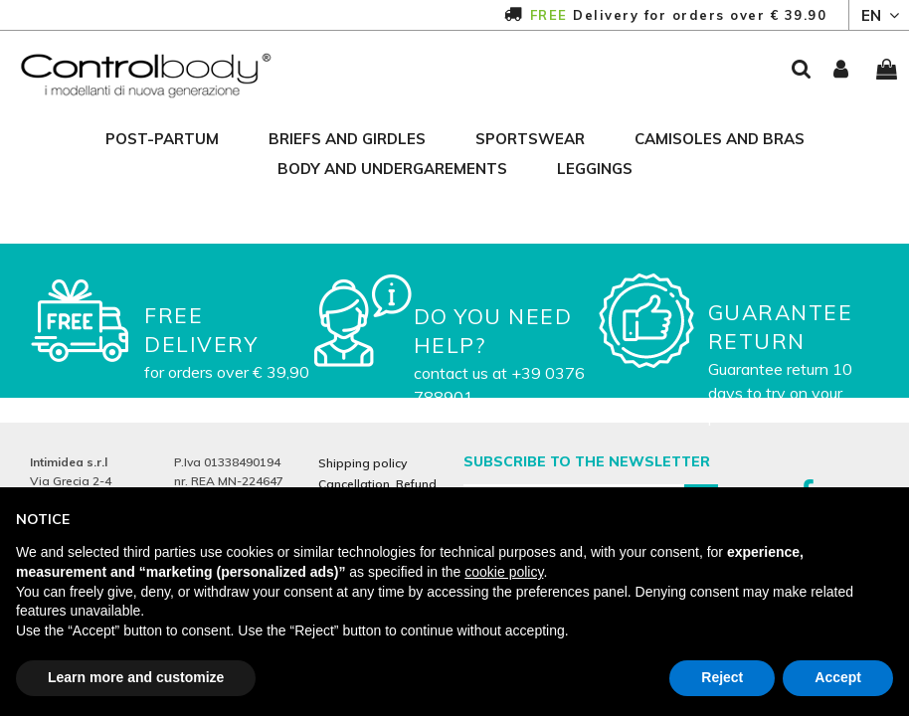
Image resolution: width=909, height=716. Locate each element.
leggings (595, 168)
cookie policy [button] (503, 572)
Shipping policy (362, 462)
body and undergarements (392, 168)
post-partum (162, 138)
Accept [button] (838, 677)
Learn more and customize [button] (136, 677)
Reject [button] (722, 677)
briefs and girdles (347, 138)
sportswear (530, 138)
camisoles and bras (720, 138)
